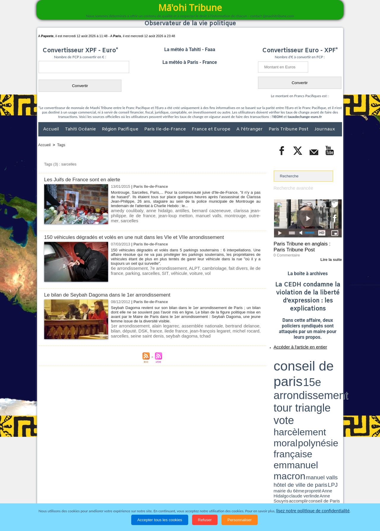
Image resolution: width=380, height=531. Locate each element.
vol (183, 272)
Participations (296, 492)
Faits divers (160, 492)
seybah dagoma (145, 334)
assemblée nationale (195, 325)
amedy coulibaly (125, 210)
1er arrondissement (128, 325)
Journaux (324, 129)
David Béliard (292, 377)
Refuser (205, 520)
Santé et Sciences (202, 492)
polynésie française (322, 367)
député (117, 330)
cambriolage (204, 268)
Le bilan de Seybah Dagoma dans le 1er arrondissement (114, 295)
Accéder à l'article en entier (293, 343)
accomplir (336, 375)
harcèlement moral (289, 367)
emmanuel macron (289, 371)
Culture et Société (131, 492)
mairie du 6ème (284, 375)
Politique (62, 492)
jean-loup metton (143, 214)
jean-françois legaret (188, 330)
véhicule (158, 272)
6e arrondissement (127, 268)
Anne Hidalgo (303, 375)
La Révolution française (260, 492)
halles (300, 377)
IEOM (278, 116)
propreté (294, 375)
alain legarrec (161, 325)
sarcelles (230, 214)
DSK (129, 330)
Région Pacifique (121, 129)
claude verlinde (315, 375)
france (140, 330)
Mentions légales (325, 492)
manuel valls (170, 214)
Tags (61, 145)
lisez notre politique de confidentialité (313, 511)
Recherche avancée (291, 187)
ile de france (248, 268)
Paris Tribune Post (289, 129)
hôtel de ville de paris (329, 372)
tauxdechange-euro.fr (305, 116)
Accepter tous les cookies (159, 520)
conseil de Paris (280, 377)
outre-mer (212, 214)
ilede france (158, 330)
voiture (173, 272)
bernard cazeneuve (198, 210)
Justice (178, 492)
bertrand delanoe (232, 325)
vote (331, 362)
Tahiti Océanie (81, 129)
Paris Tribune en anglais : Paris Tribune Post (304, 245)
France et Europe (212, 129)
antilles (172, 210)
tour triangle (315, 362)
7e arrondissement (162, 268)
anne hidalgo (152, 210)
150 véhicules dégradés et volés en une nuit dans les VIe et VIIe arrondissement (144, 237)
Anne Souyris (327, 375)
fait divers (226, 268)
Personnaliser (239, 520)
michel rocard (220, 330)
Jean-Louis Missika (310, 377)
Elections (229, 492)
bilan (255, 325)
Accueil (51, 129)
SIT (146, 272)
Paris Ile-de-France (165, 129)
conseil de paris (292, 357)
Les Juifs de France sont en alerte (86, 179)
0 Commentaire (285, 252)
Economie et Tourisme (92, 492)
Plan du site (184, 480)
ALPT (186, 268)
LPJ (276, 375)
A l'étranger (250, 129)
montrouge (193, 214)
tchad (166, 334)
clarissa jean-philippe (236, 210)
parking (117, 272)
